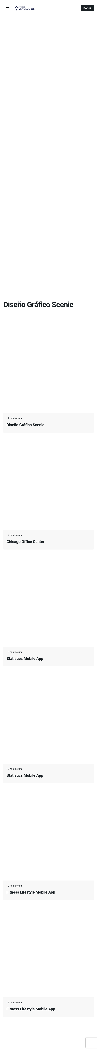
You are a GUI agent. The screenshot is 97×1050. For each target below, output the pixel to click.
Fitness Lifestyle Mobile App (30, 892)
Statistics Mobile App (24, 658)
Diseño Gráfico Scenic (25, 425)
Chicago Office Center (25, 541)
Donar (87, 8)
